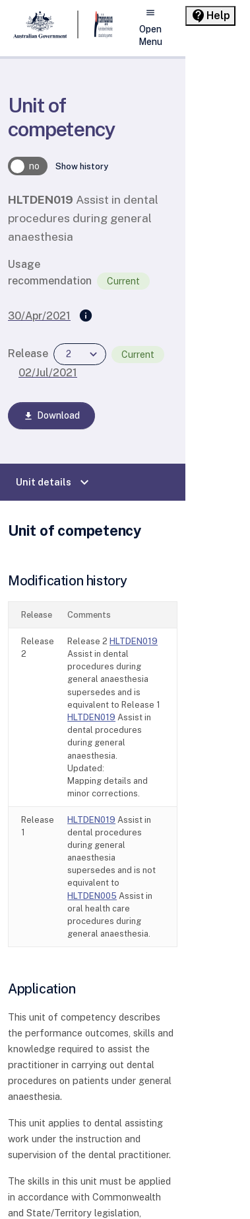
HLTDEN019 (133, 641)
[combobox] (79, 354)
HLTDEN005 (92, 896)
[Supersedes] (86, 316)
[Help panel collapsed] (210, 16)
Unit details (54, 482)
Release (28, 353)
